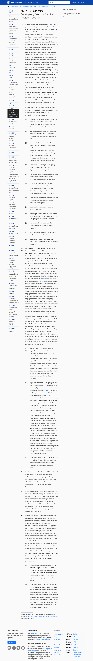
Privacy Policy (58, 655)
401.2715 (13, 311)
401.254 (12, 146)
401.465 (14, 285)
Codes (75, 634)
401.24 (13, 18)
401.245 (13, 113)
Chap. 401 (29, 6)
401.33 (12, 66)
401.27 (11, 50)
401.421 (13, 246)
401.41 (11, 88)
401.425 (13, 252)
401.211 (13, 102)
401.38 (13, 82)
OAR (74, 647)
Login (83, 2)
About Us (57, 639)
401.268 (13, 159)
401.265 (13, 153)
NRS (74, 642)
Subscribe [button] (12, 642)
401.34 (11, 71)
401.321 (13, 218)
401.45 (12, 95)
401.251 (13, 121)
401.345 (13, 225)
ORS (77, 647)
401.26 (13, 41)
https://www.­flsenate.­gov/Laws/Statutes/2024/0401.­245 (42, 616)
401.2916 (12, 329)
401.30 (11, 55)
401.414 (12, 239)
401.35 (11, 76)
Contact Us (57, 645)
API (55, 642)
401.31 (13, 60)
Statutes (13, 6)
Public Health (21, 6)
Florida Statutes (33, 2)
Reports (56, 647)
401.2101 (12, 292)
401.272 (14, 188)
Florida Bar (33, 634)
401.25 (13, 29)
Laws (74, 645)
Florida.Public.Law (18, 2)
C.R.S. (75, 637)
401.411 (14, 232)
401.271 (13, 174)
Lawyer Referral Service (42, 640)
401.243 (13, 107)
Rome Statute (77, 653)
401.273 (13, 202)
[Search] (59, 2)
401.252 (12, 128)
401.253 (12, 136)
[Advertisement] (73, 31)
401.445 (13, 275)
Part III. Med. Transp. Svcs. (41, 6)
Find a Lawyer (58, 634)
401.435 (12, 263)
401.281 (11, 212)
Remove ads (75, 2)
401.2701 (14, 299)
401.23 (44, 281)
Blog (55, 637)
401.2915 (12, 322)
